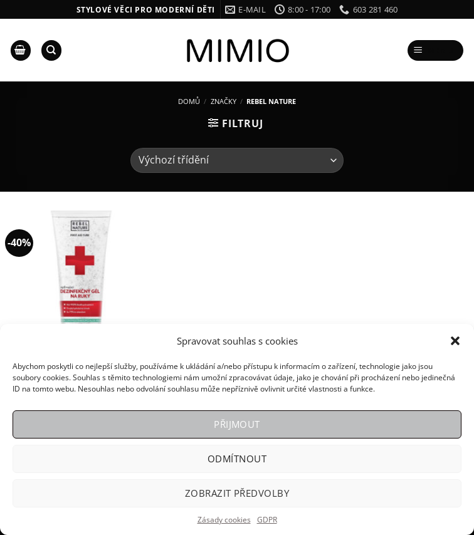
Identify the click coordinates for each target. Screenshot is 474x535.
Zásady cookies (224, 519)
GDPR (267, 519)
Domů (189, 101)
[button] (455, 341)
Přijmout (237, 424)
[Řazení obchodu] (237, 160)
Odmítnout (237, 458)
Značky (223, 101)
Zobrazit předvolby (237, 493)
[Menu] (436, 50)
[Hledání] (51, 50)
